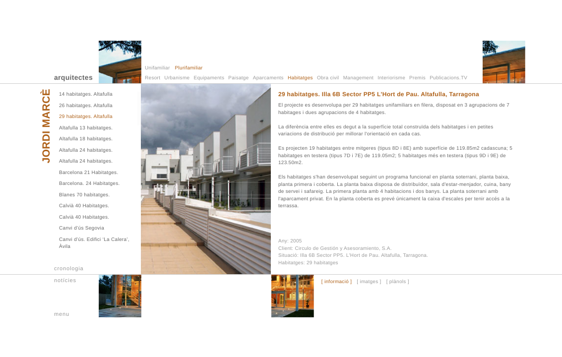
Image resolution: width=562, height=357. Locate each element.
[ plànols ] (397, 282)
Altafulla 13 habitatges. (86, 128)
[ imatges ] (369, 282)
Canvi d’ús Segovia (81, 228)
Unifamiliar (157, 68)
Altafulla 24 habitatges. (86, 150)
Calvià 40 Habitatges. (84, 206)
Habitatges (300, 78)
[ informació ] (336, 282)
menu (61, 314)
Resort (152, 78)
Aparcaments (268, 78)
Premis (417, 78)
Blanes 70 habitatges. (84, 195)
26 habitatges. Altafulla (86, 106)
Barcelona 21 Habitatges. (89, 173)
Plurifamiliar (189, 68)
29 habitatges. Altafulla (86, 116)
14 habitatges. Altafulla (86, 94)
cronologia (69, 269)
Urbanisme (176, 78)
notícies (65, 281)
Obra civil (328, 78)
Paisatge (238, 78)
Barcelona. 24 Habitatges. (89, 183)
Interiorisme (391, 78)
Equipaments (209, 78)
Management (358, 78)
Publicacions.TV (448, 78)
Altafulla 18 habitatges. (86, 139)
